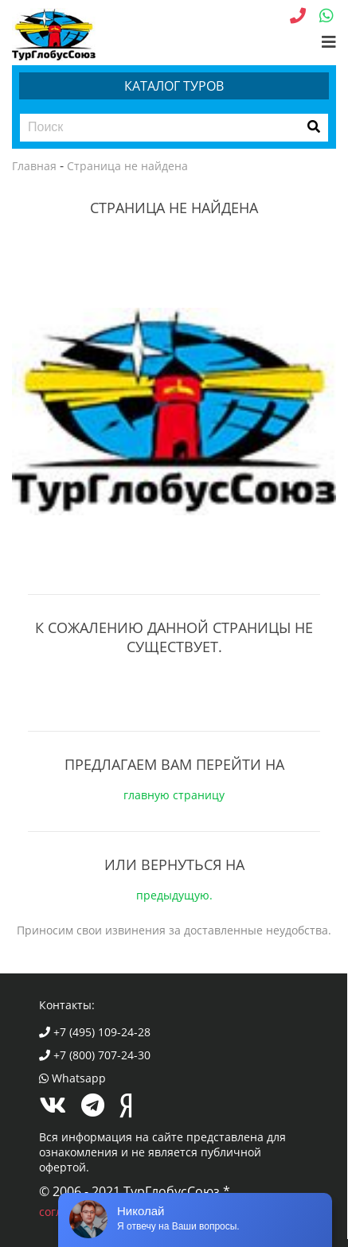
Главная (34, 165)
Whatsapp (72, 1078)
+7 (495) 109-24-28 (95, 1031)
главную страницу (174, 794)
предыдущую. (174, 895)
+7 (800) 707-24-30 (95, 1054)
